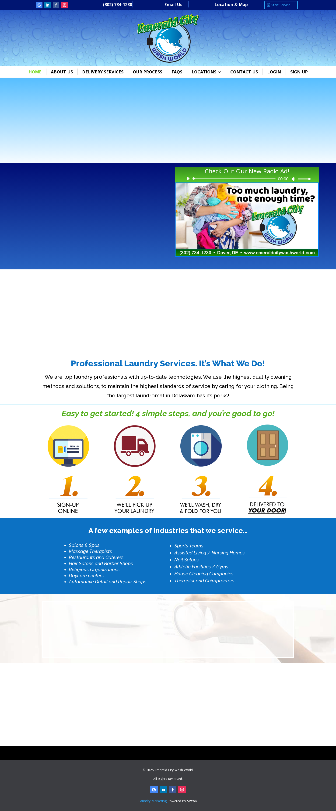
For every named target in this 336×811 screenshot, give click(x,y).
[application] (246, 178)
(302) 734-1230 (117, 4)
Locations (204, 72)
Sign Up (299, 72)
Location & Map (231, 4)
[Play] (188, 178)
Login (274, 72)
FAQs (177, 72)
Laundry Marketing (152, 801)
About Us (62, 72)
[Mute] (293, 179)
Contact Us (244, 72)
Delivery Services (102, 72)
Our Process (147, 72)
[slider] (235, 178)
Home (35, 72)
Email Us (173, 4)
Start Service (280, 5)
